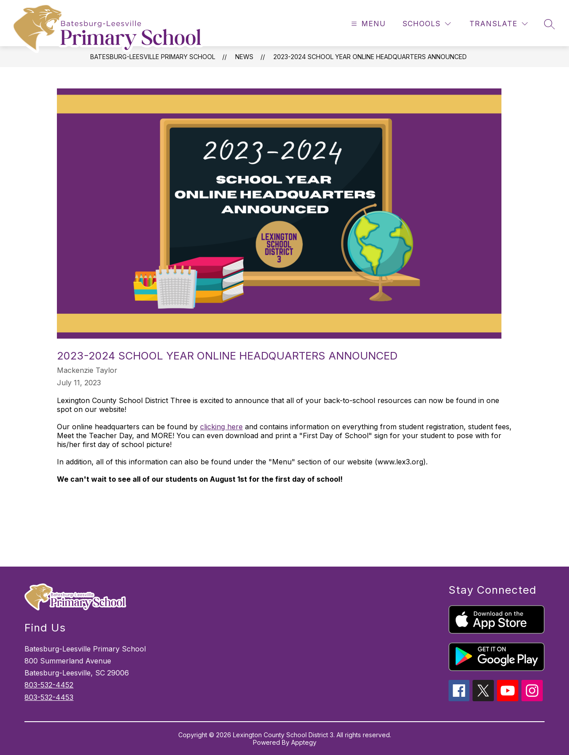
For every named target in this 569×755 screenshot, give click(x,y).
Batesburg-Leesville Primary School (152, 56)
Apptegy (304, 742)
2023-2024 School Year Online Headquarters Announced (370, 56)
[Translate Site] (498, 23)
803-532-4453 (48, 697)
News (244, 56)
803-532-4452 (48, 684)
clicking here (221, 426)
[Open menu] (367, 23)
